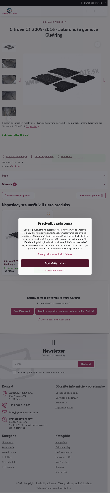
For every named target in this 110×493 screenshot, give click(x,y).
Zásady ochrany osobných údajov (55, 254)
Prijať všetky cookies (55, 263)
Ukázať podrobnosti (55, 270)
